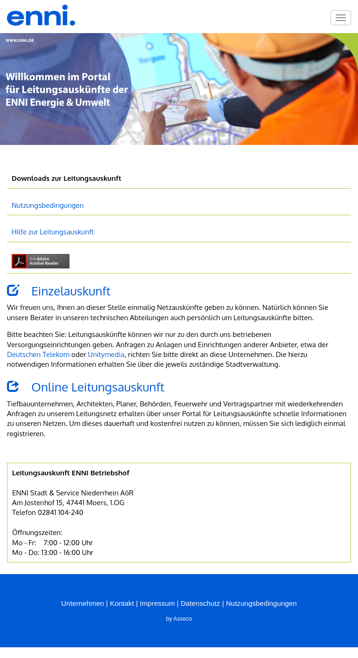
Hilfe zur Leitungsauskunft (53, 231)
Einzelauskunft (58, 290)
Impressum (157, 603)
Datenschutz (200, 603)
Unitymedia (106, 354)
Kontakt (122, 603)
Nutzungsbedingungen (48, 205)
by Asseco (179, 619)
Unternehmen (82, 603)
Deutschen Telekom (38, 354)
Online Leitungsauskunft (86, 386)
